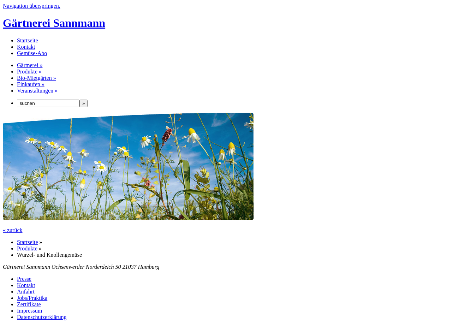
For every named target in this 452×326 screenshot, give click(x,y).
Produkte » (29, 72)
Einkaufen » (30, 84)
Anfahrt (26, 292)
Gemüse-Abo (32, 53)
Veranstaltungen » (37, 91)
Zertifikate (29, 304)
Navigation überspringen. (31, 6)
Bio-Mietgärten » (36, 78)
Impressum (29, 311)
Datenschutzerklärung (41, 317)
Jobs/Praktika (32, 298)
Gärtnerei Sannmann (54, 23)
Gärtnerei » (29, 65)
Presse (24, 279)
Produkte (27, 248)
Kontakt (26, 47)
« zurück (13, 230)
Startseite (27, 40)
